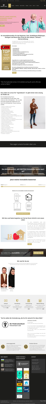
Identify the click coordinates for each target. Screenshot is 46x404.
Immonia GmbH (6, 402)
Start (9, 5)
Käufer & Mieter (22, 5)
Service (31, 5)
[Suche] (45, 6)
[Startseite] (4, 5)
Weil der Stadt (34, 68)
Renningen (29, 68)
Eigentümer (17, 5)
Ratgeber (27, 5)
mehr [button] (14, 72)
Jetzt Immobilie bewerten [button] (22, 213)
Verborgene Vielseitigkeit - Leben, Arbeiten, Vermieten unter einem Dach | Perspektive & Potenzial (9, 365)
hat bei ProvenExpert (23, 403)
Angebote (13, 5)
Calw (13, 68)
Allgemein (4, 184)
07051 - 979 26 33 (4, 0)
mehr (7, 307)
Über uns (34, 5)
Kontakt (38, 5)
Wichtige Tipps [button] (37, 252)
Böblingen (21, 68)
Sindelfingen (16, 68)
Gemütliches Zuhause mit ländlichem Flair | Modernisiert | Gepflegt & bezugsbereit (9, 369)
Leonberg (25, 68)
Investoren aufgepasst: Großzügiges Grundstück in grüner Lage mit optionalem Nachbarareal (9, 360)
